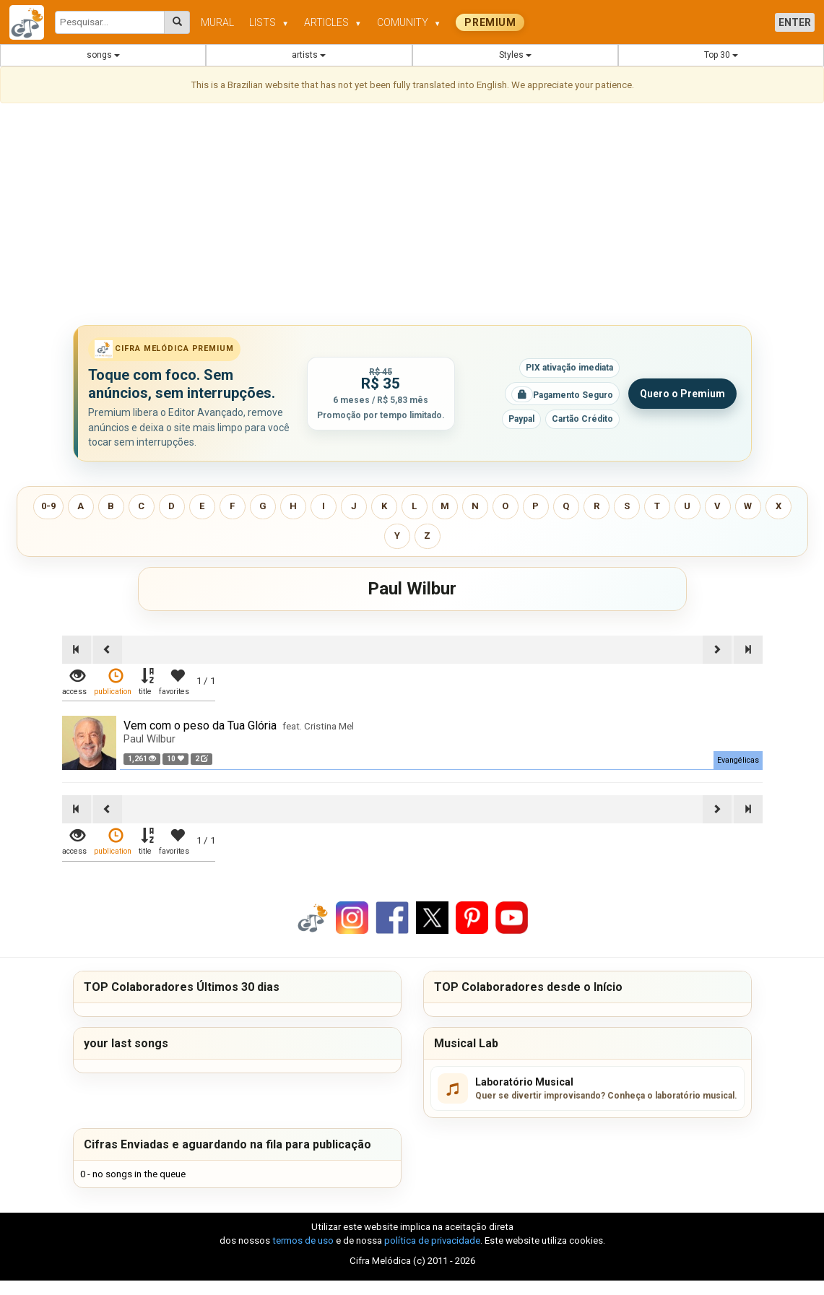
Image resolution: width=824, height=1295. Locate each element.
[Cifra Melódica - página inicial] (32, 22)
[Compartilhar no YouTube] (511, 916)
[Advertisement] (412, 217)
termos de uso (303, 1240)
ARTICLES (333, 22)
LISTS (269, 22)
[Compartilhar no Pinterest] (472, 916)
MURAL (217, 22)
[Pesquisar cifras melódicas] (177, 22)
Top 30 (721, 55)
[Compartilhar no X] (432, 916)
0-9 (48, 506)
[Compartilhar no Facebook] (392, 916)
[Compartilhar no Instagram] (352, 916)
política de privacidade (432, 1240)
